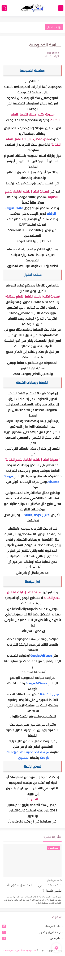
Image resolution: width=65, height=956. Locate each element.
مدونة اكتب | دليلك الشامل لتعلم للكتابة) (32, 459)
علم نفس (31, 938)
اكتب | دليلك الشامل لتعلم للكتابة (19, 950)
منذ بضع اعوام (53, 880)
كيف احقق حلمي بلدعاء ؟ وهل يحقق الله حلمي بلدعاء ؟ (34, 888)
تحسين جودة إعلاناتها (36, 515)
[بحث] (4, 8)
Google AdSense (41, 655)
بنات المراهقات (31, 926)
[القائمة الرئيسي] (60, 8)
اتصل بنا (32, 799)
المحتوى (23, 758)
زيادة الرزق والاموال (31, 932)
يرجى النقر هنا (49, 694)
